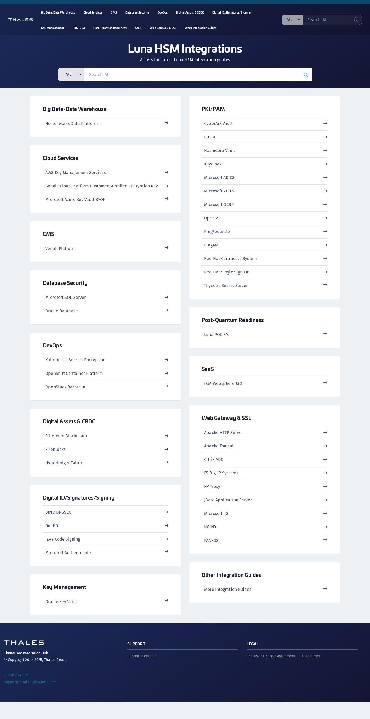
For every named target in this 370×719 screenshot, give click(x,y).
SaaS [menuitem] (138, 28)
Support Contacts (142, 672)
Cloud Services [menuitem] (93, 12)
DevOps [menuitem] (163, 12)
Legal (253, 660)
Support (136, 660)
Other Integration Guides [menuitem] (200, 28)
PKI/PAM (213, 109)
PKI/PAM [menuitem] (79, 28)
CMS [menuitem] (114, 12)
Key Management (64, 601)
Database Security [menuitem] (137, 12)
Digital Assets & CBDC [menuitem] (190, 12)
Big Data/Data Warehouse (75, 109)
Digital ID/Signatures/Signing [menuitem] (231, 12)
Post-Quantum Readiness (233, 322)
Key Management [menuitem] (52, 28)
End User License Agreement (271, 672)
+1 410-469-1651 (17, 691)
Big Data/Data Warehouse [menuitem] (58, 12)
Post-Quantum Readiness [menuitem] (110, 28)
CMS (48, 238)
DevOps (52, 353)
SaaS (208, 373)
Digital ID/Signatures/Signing (78, 510)
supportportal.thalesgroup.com (30, 698)
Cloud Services (60, 160)
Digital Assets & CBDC (69, 431)
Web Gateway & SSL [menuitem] (163, 28)
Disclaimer (311, 672)
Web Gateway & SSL (226, 424)
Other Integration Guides (231, 583)
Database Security (65, 289)
